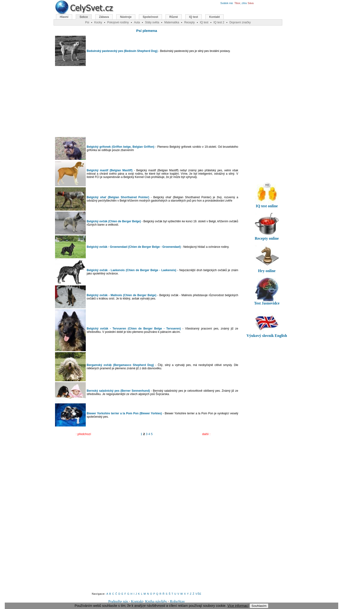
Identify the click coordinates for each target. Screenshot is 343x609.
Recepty (189, 22)
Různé (173, 17)
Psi (87, 22)
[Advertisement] (147, 101)
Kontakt (137, 601)
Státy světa (152, 22)
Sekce (84, 17)
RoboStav (177, 601)
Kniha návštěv (156, 601)
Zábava (104, 17)
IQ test (193, 17)
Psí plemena (146, 31)
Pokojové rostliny (118, 22)
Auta (137, 22)
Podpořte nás (118, 601)
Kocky (98, 22)
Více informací (237, 606)
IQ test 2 (218, 22)
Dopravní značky (240, 22)
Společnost (150, 17)
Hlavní (64, 17)
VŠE (199, 593)
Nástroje (125, 17)
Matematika (171, 22)
